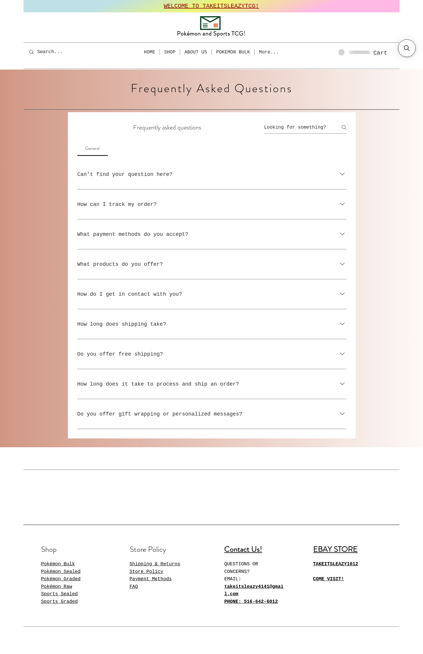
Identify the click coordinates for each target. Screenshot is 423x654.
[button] (385, 52)
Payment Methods (151, 579)
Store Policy (146, 571)
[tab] (92, 148)
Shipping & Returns (155, 564)
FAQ (134, 586)
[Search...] (54, 52)
